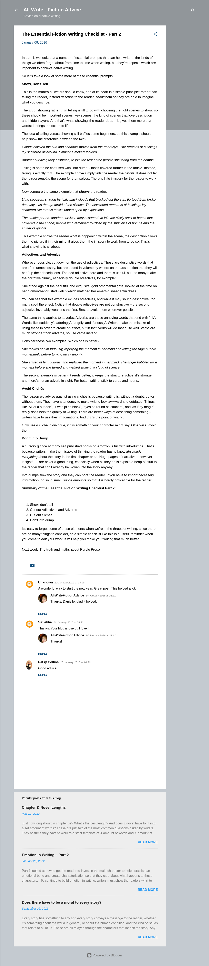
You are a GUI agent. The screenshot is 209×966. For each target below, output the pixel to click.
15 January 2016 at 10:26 (75, 662)
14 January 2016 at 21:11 (101, 595)
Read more (148, 842)
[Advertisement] (182, 86)
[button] (155, 35)
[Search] (192, 11)
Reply (42, 613)
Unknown (45, 582)
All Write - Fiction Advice (52, 9)
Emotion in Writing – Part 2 (45, 855)
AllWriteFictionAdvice (67, 595)
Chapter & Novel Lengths (44, 807)
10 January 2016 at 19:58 (69, 582)
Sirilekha (45, 622)
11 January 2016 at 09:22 (68, 622)
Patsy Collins (48, 662)
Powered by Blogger (104, 955)
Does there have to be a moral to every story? (61, 902)
